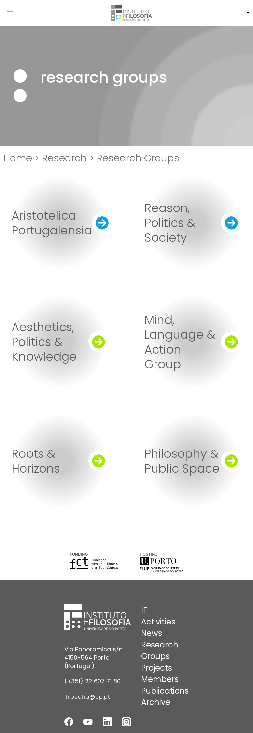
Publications (165, 690)
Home (17, 158)
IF (144, 610)
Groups (155, 656)
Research (159, 644)
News (151, 633)
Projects (156, 667)
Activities (158, 621)
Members (160, 679)
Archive (155, 702)
